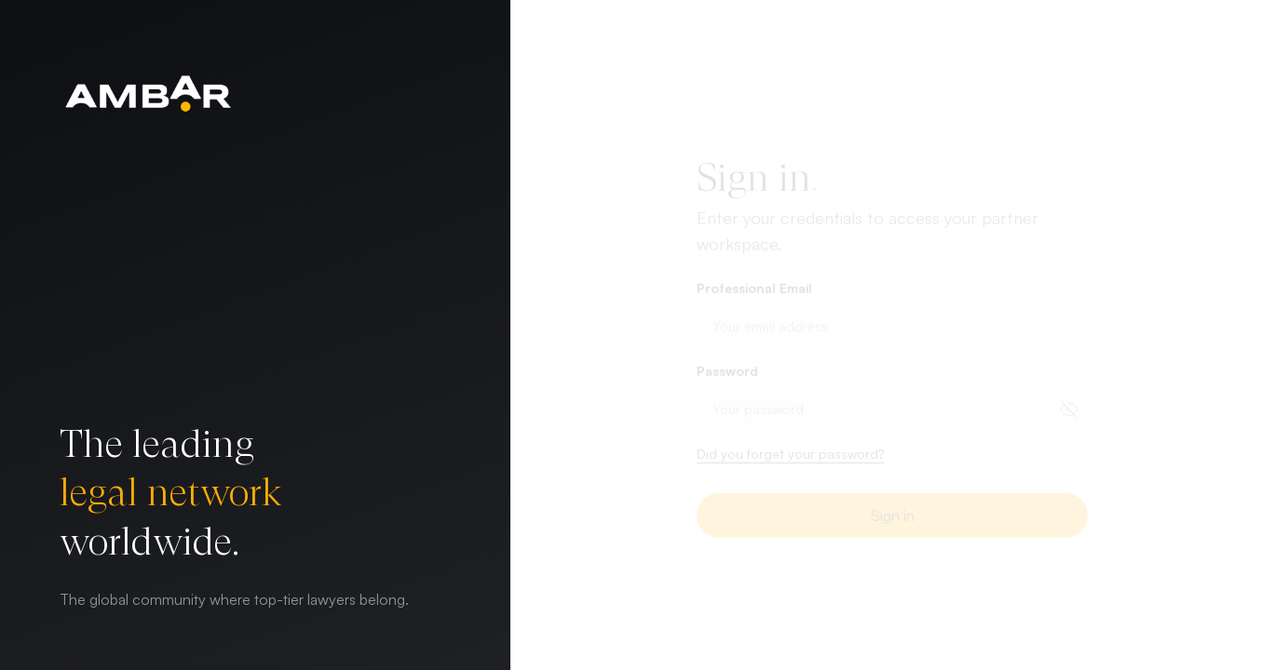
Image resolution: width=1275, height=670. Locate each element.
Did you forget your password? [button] (790, 441)
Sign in (893, 502)
